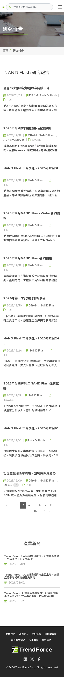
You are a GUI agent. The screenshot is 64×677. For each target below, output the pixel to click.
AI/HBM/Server (14, 139)
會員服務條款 (18, 639)
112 (36, 511)
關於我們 (10, 634)
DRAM (34, 95)
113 (43, 511)
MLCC (7, 485)
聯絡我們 (46, 639)
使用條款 (36, 634)
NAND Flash (48, 95)
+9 (16, 485)
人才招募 (33, 639)
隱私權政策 (50, 634)
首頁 (5, 50)
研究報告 (23, 634)
